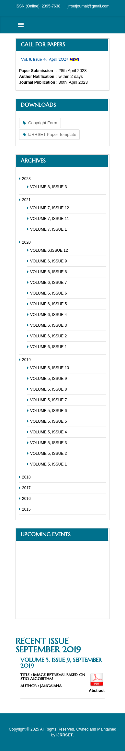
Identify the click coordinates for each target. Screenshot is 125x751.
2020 (26, 242)
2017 (26, 488)
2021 (26, 200)
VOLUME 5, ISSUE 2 (48, 453)
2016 (26, 498)
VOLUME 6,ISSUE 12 (49, 250)
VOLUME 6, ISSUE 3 (48, 325)
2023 (26, 178)
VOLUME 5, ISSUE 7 (48, 400)
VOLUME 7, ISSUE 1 (48, 229)
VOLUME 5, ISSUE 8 (48, 389)
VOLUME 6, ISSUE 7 (48, 282)
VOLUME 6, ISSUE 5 (48, 304)
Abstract (97, 690)
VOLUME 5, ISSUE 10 (49, 368)
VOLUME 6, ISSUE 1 (48, 347)
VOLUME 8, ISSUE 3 (48, 187)
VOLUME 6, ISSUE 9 (48, 261)
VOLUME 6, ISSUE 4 (48, 314)
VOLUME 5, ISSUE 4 (48, 432)
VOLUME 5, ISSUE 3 (48, 443)
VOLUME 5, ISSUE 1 (48, 464)
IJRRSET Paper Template (52, 134)
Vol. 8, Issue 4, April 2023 (44, 59)
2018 (26, 477)
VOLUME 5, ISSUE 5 (48, 421)
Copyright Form (42, 122)
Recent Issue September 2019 (48, 645)
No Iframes (62, 579)
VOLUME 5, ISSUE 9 (48, 378)
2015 (26, 509)
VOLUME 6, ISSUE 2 (48, 336)
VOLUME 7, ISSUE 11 (49, 218)
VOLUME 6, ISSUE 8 (48, 272)
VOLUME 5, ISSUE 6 (48, 410)
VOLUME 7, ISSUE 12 (49, 208)
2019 (26, 359)
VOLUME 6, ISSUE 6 (48, 293)
